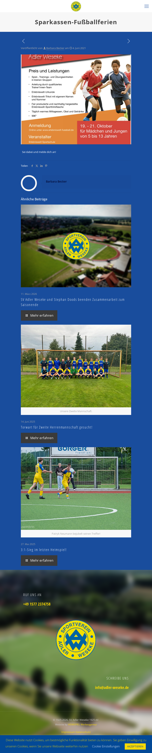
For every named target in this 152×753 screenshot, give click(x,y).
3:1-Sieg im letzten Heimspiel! (44, 549)
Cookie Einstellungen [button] (106, 746)
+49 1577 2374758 (37, 604)
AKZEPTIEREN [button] (135, 746)
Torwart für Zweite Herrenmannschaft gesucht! (57, 427)
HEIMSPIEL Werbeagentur (82, 724)
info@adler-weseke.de (112, 687)
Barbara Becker (55, 48)
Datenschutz (83, 732)
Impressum (68, 732)
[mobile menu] (146, 6)
